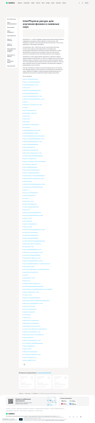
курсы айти (27, 116)
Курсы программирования (12, 23)
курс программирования (30, 167)
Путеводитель (35, 393)
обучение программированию (32, 90)
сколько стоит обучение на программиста (35, 329)
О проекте (8, 408)
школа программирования (31, 93)
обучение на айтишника (30, 351)
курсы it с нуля (28, 218)
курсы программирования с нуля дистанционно (37, 263)
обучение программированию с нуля (34, 99)
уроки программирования (31, 144)
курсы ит (26, 190)
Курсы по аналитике (9, 40)
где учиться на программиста (32, 170)
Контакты (13, 408)
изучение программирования (32, 255)
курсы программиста (29, 147)
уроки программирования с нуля (33, 141)
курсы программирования (31, 79)
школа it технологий (29, 306)
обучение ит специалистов (31, 320)
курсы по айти (28, 349)
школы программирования (31, 207)
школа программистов (30, 110)
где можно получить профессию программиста (37, 300)
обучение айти (28, 181)
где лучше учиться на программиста (34, 334)
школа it (26, 275)
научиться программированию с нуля (34, 229)
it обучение (27, 127)
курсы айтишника (29, 337)
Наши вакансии (31, 410)
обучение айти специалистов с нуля (34, 178)
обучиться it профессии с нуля (32, 332)
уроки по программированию (32, 297)
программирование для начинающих (34, 136)
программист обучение (30, 113)
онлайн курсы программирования (33, 187)
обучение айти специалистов (32, 283)
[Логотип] (36, 414)
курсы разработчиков (30, 360)
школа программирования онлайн (33, 215)
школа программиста (29, 195)
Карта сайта (16, 410)
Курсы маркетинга (11, 35)
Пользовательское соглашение (42, 408)
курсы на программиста (30, 224)
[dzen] (80, 416)
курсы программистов (30, 357)
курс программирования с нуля (32, 249)
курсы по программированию (32, 82)
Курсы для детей (11, 66)
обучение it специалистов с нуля (33, 104)
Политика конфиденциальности (57, 408)
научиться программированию (32, 212)
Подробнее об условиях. (50, 420)
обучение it (27, 119)
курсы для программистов (31, 235)
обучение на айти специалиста (32, 244)
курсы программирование (31, 238)
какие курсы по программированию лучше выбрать (38, 289)
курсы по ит (27, 280)
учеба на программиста (30, 204)
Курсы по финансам (9, 44)
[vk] (73, 416)
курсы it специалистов (30, 158)
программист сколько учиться (32, 326)
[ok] (77, 416)
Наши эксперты (23, 410)
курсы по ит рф (28, 226)
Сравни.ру (21, 393)
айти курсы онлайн (29, 266)
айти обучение (28, 221)
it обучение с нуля (29, 246)
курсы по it (27, 209)
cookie (10, 418)
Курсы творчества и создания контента (11, 50)
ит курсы (26, 198)
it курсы (26, 107)
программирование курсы (31, 133)
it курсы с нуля (28, 295)
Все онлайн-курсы (11, 19)
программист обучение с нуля (32, 258)
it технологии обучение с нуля (32, 354)
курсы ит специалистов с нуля (32, 340)
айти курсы (27, 121)
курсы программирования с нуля (33, 96)
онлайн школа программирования (33, 155)
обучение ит (27, 317)
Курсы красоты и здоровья (11, 55)
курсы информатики (29, 346)
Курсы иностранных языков (10, 61)
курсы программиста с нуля (31, 292)
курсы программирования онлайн (33, 261)
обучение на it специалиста (31, 323)
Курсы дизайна (10, 27)
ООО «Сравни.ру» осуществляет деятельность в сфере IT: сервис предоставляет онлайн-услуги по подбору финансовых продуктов (31, 416)
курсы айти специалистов (31, 272)
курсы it (26, 102)
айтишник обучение (29, 312)
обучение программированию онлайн (34, 184)
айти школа (27, 87)
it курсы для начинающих (31, 232)
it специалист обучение (30, 164)
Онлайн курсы (27, 393)
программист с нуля (29, 278)
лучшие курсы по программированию (34, 175)
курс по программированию (31, 173)
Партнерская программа (22, 408)
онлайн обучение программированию (34, 241)
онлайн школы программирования (33, 286)
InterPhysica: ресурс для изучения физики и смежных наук (51, 393)
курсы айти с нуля (29, 201)
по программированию (43, 373)
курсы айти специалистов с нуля (33, 153)
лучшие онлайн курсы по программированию (36, 269)
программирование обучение (32, 130)
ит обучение (27, 315)
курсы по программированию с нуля (34, 138)
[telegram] (69, 416)
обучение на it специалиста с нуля (33, 252)
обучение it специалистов (31, 150)
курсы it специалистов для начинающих (35, 161)
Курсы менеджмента (10, 31)
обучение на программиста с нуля (33, 303)
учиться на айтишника (30, 309)
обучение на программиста (31, 124)
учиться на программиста (31, 192)
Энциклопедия (9, 410)
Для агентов (31, 408)
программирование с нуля (31, 85)
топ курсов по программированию (33, 343)
